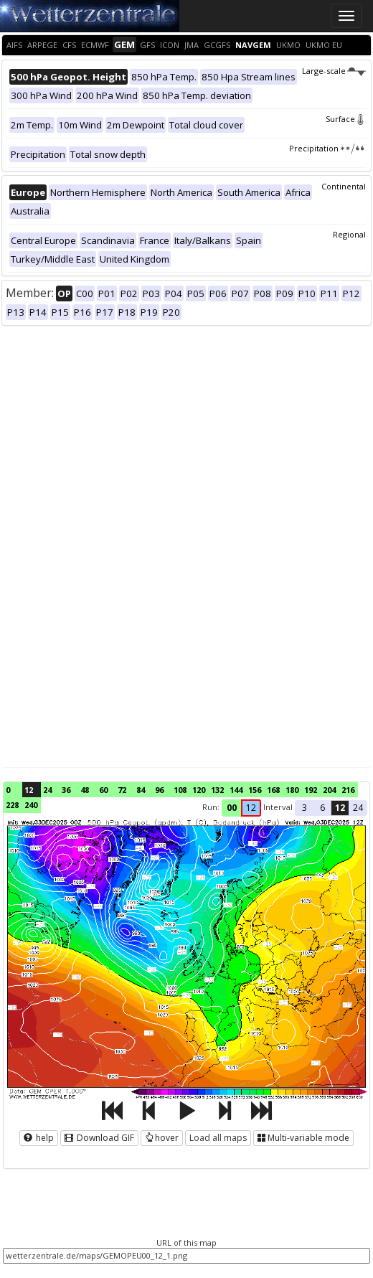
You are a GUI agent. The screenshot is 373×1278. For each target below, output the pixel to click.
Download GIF (99, 1138)
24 (47, 789)
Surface (346, 118)
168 (273, 789)
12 (28, 789)
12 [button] (251, 808)
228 (12, 804)
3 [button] (304, 808)
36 (66, 789)
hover (162, 1138)
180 (291, 789)
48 (84, 789)
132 (217, 789)
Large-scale (334, 70)
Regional (349, 234)
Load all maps (218, 1138)
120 (198, 789)
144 (236, 789)
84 (140, 789)
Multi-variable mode (303, 1138)
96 (159, 789)
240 (30, 804)
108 (180, 789)
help (39, 1138)
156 (254, 789)
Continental (343, 186)
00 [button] (232, 808)
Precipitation (327, 148)
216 (347, 789)
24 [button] (358, 808)
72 (122, 789)
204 (329, 789)
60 (103, 789)
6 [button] (322, 808)
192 (310, 789)
